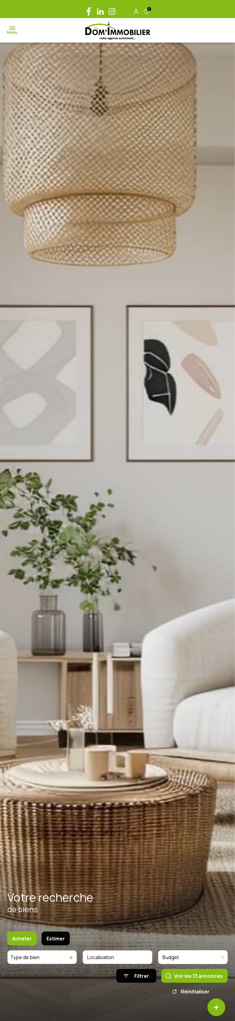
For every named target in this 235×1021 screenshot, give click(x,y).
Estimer (56, 942)
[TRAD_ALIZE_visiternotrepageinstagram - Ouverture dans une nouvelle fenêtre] (112, 11)
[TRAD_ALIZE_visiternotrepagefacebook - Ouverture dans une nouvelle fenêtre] (88, 11)
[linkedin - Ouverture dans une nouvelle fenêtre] (100, 11)
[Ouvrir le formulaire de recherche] (136, 980)
